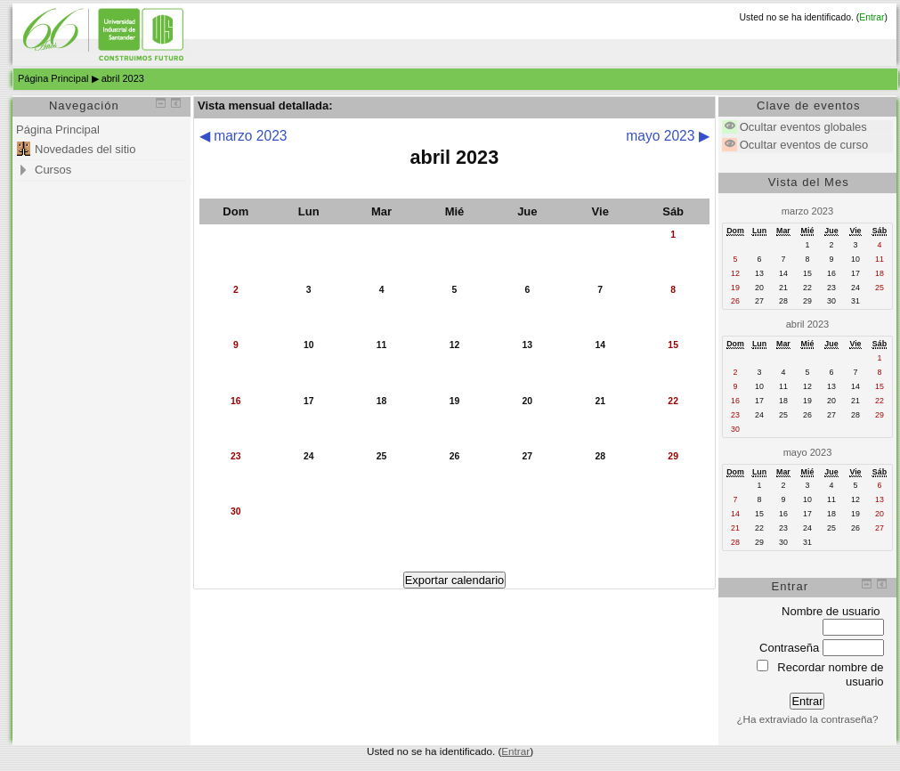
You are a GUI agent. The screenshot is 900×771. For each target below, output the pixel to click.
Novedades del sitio (85, 149)
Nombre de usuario (831, 611)
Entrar (871, 17)
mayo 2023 (807, 452)
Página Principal (53, 78)
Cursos (53, 169)
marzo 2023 (807, 211)
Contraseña (789, 647)
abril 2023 (122, 78)
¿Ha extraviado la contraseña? (807, 719)
